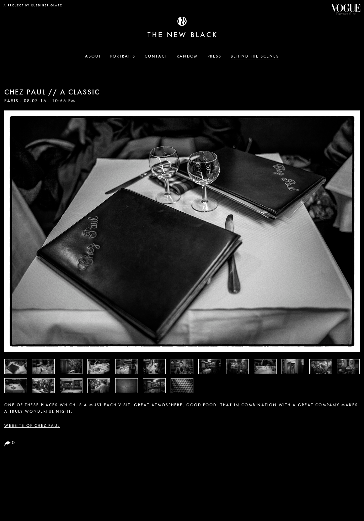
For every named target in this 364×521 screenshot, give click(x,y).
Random (187, 57)
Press (214, 57)
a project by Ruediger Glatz (33, 5)
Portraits (122, 57)
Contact (156, 57)
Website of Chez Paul (32, 426)
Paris (11, 101)
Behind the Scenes (255, 57)
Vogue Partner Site (345, 9)
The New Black (182, 27)
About (93, 57)
